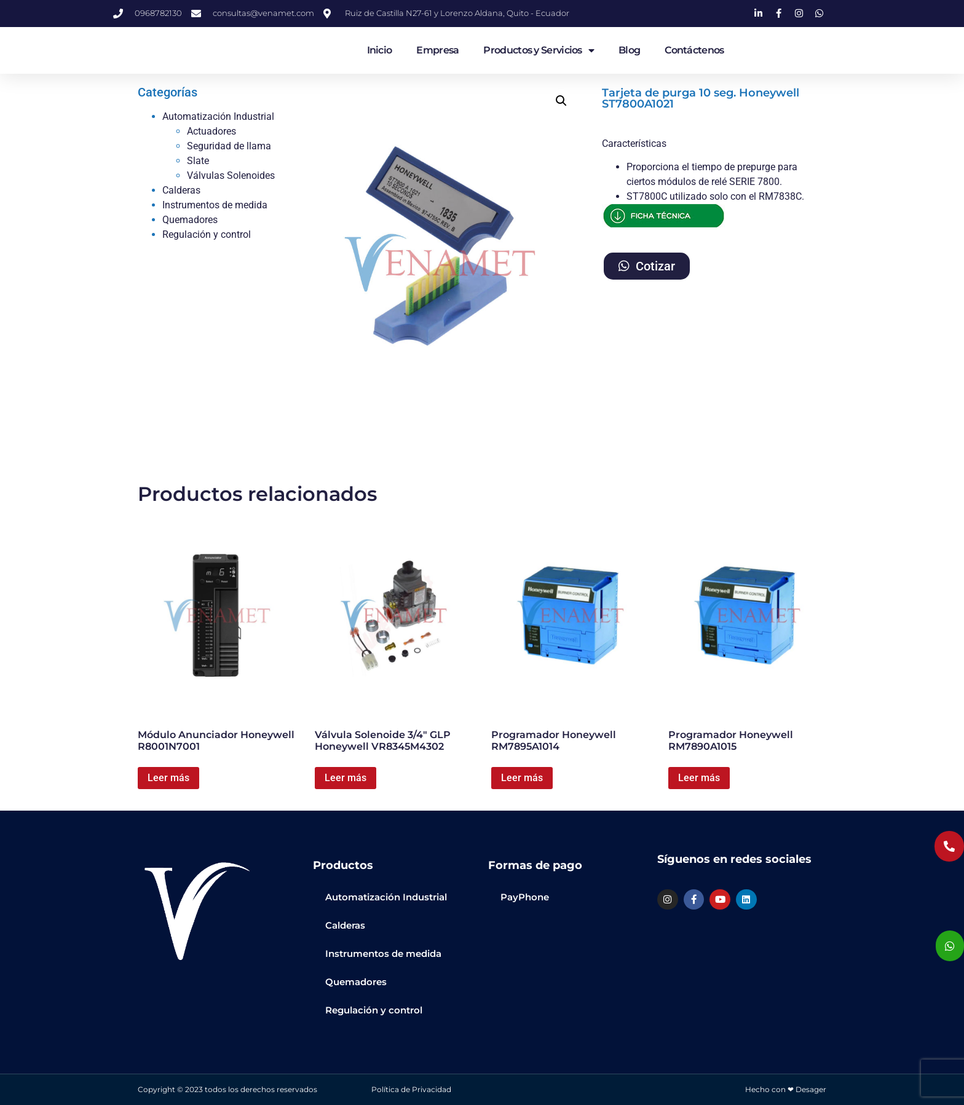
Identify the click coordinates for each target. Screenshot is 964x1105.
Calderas (181, 190)
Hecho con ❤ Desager (785, 1089)
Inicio (379, 50)
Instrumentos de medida (214, 205)
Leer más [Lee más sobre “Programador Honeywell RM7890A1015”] (699, 778)
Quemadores (190, 220)
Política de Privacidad (411, 1089)
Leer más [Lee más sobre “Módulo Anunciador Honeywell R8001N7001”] (168, 778)
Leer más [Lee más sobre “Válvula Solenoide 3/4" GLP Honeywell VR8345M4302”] (345, 778)
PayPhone (524, 897)
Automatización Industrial (218, 116)
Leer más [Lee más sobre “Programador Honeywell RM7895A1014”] (522, 778)
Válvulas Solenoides (231, 175)
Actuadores (211, 131)
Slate (198, 161)
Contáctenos (694, 50)
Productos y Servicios (538, 50)
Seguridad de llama (229, 146)
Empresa (437, 50)
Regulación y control (206, 234)
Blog (629, 50)
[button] (561, 101)
